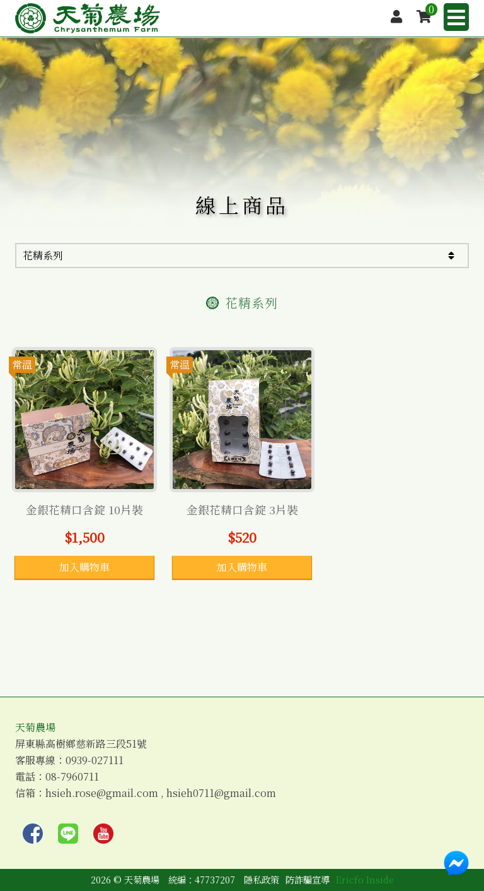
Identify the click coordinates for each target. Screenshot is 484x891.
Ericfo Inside (365, 879)
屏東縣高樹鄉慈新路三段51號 (81, 744)
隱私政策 (261, 879)
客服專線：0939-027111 (69, 760)
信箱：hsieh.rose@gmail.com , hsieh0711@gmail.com (145, 793)
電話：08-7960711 (57, 777)
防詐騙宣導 (307, 879)
